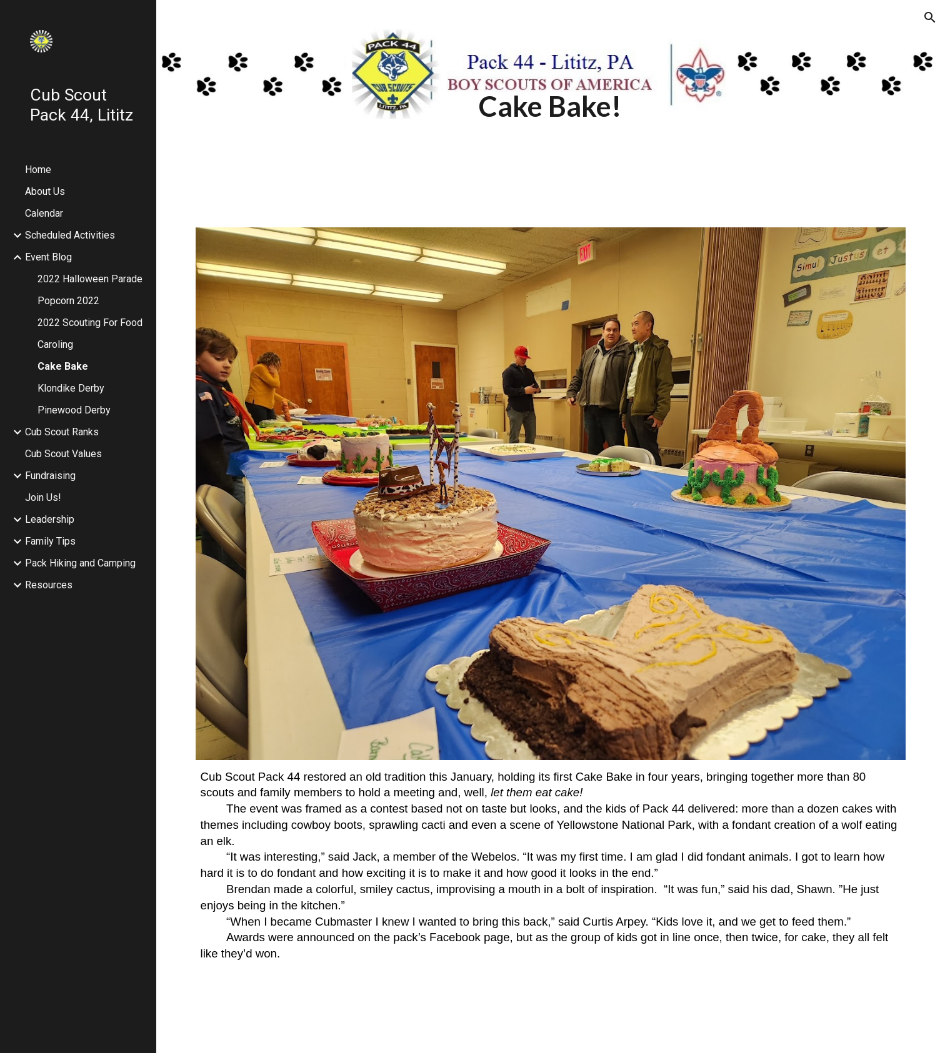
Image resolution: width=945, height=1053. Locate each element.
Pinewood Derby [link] (74, 410)
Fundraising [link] (50, 476)
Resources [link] (48, 585)
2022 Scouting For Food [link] (90, 323)
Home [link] (38, 170)
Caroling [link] (55, 344)
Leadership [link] (49, 519)
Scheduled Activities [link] (70, 235)
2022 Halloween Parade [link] (90, 279)
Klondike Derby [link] (71, 388)
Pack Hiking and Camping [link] (80, 563)
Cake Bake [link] (63, 366)
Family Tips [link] (50, 541)
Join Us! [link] (43, 497)
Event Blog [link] (48, 257)
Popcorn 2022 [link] (68, 301)
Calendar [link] (44, 213)
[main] (550, 106)
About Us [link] (45, 191)
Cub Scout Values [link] (63, 454)
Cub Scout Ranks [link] (62, 432)
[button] (930, 17)
